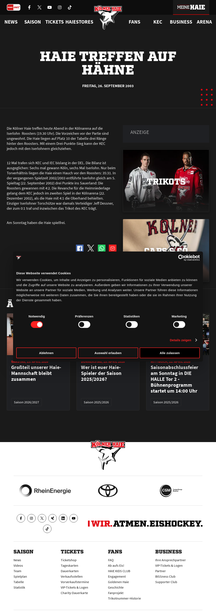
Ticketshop (69, 560)
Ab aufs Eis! (116, 565)
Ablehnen (46, 352)
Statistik (19, 587)
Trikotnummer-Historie (124, 598)
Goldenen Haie (118, 582)
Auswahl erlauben (108, 352)
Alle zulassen (170, 352)
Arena (204, 22)
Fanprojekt (115, 593)
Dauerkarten (70, 571)
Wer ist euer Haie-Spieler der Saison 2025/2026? (101, 373)
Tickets (54, 22)
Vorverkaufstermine (75, 582)
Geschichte (116, 587)
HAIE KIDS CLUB (119, 571)
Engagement (117, 576)
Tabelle (19, 582)
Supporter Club (166, 582)
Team (17, 571)
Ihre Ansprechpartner (170, 560)
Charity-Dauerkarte (74, 593)
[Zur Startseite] (108, 17)
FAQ (111, 560)
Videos (18, 565)
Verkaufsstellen (72, 576)
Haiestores (79, 22)
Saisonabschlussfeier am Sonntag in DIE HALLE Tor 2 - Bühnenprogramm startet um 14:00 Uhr (174, 379)
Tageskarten (69, 565)
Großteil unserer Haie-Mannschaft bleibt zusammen (36, 373)
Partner (160, 571)
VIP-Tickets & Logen (74, 587)
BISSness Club (165, 576)
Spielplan (20, 576)
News (17, 560)
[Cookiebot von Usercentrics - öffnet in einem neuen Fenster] (181, 258)
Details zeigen (180, 340)
